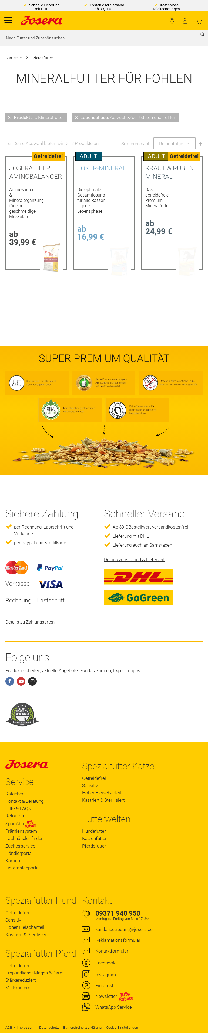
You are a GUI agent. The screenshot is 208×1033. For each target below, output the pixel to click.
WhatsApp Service (113, 1007)
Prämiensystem (21, 831)
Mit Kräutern (17, 987)
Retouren (14, 815)
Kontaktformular (111, 951)
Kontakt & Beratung (24, 801)
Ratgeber (14, 794)
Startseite (13, 58)
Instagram (105, 974)
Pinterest (104, 985)
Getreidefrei (94, 778)
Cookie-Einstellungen (122, 1027)
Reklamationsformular (117, 940)
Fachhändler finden (172, 21)
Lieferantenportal (22, 868)
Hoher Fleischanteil (101, 792)
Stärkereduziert (20, 980)
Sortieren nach (135, 143)
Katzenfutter (94, 838)
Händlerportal (19, 853)
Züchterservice (20, 846)
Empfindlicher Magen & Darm (34, 973)
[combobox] (104, 38)
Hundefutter (94, 831)
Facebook (105, 963)
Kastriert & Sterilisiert (103, 800)
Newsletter (106, 996)
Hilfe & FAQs (18, 808)
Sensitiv (90, 785)
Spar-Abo (20, 824)
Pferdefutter (94, 846)
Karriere (13, 860)
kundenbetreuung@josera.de (124, 929)
